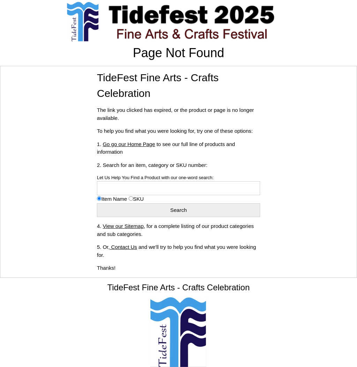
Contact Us (123, 247)
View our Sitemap (123, 226)
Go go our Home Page (129, 144)
